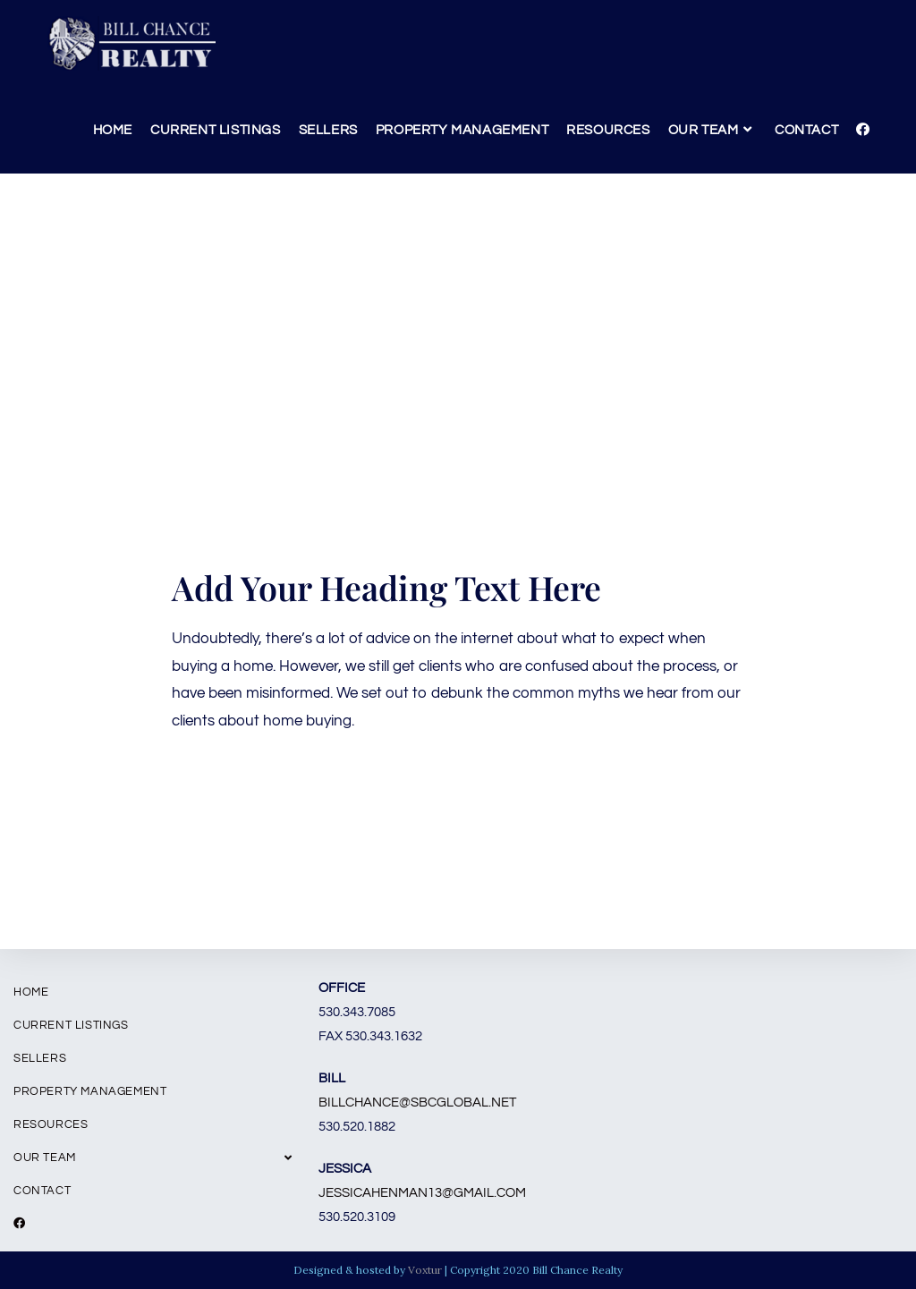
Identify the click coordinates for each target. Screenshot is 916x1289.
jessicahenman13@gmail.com (422, 1193)
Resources (50, 1124)
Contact (42, 1190)
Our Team (152, 1157)
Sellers (39, 1058)
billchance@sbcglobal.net (417, 1102)
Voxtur (425, 1269)
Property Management (89, 1091)
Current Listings (71, 1025)
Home (30, 992)
